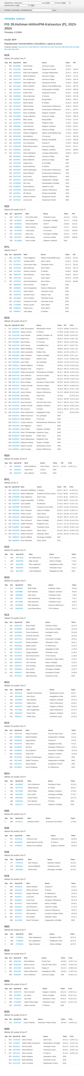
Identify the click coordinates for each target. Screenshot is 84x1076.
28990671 (17, 311)
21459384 (15, 520)
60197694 (18, 757)
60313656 (18, 659)
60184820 (18, 767)
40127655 (17, 196)
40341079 (17, 473)
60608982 (18, 669)
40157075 (15, 389)
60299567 (18, 900)
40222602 (17, 93)
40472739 (19, 788)
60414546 (18, 656)
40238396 (15, 395)
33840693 (15, 540)
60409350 (18, 649)
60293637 (17, 193)
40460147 (18, 897)
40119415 (17, 291)
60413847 (18, 237)
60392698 (18, 632)
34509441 (17, 466)
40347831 (17, 153)
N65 (63, 47)
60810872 (18, 666)
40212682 (17, 258)
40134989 (18, 230)
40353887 (17, 126)
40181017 (15, 422)
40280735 (15, 419)
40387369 (17, 140)
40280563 (17, 186)
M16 (6, 49)
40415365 (15, 412)
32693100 (15, 490)
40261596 (17, 961)
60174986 (19, 791)
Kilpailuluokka (9, 5)
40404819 (17, 89)
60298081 (18, 629)
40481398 (16, 1060)
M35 (13, 49)
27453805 (17, 305)
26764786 (17, 1005)
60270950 (18, 710)
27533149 (19, 863)
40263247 (17, 180)
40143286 (15, 352)
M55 (9, 49)
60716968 (19, 602)
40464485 (18, 740)
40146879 (18, 220)
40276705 (17, 176)
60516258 (18, 744)
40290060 (15, 362)
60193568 (18, 842)
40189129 (17, 200)
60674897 (19, 571)
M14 (59, 47)
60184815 (18, 893)
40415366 (17, 971)
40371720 (15, 382)
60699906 (19, 595)
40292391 (15, 385)
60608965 (19, 869)
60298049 (15, 436)
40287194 (17, 1022)
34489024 (17, 308)
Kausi (59, 3)
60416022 (18, 703)
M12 (52, 47)
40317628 (17, 968)
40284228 (17, 73)
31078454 (17, 271)
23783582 (17, 995)
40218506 (17, 298)
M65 (77, 47)
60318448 (17, 964)
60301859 (18, 626)
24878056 (16, 1050)
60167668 (18, 920)
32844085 (15, 504)
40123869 (18, 240)
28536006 (15, 514)
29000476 (17, 274)
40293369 (17, 143)
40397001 (15, 375)
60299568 (18, 747)
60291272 (19, 804)
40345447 (15, 359)
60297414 (18, 639)
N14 (56, 47)
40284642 (17, 150)
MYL (38, 47)
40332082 (15, 530)
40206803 (15, 429)
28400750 (17, 992)
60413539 (17, 129)
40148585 (15, 342)
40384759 (17, 146)
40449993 (18, 700)
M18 (30, 47)
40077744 (18, 217)
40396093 (18, 737)
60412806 (18, 642)
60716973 (18, 676)
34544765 (15, 493)
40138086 (17, 183)
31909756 (17, 295)
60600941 (19, 866)
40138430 (17, 109)
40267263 (17, 76)
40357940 (18, 734)
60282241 (18, 693)
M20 (34, 47)
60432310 (18, 764)
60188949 (18, 750)
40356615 (15, 328)
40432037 (16, 1046)
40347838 (17, 163)
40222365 (17, 69)
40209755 (15, 332)
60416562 (19, 794)
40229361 (15, 406)
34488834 (17, 288)
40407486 (15, 399)
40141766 (16, 1063)
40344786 (15, 379)
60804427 (19, 598)
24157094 (17, 278)
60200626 (19, 801)
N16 (74, 47)
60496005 (19, 588)
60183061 (18, 224)
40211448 (15, 339)
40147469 (15, 335)
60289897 (15, 527)
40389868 (17, 83)
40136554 (17, 301)
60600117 (18, 716)
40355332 (18, 907)
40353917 (15, 416)
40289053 (15, 442)
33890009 (17, 285)
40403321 (17, 470)
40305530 (17, 975)
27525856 (17, 1002)
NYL (27, 47)
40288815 (15, 449)
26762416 (17, 264)
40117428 (15, 369)
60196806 (17, 66)
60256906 (18, 910)
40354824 (17, 156)
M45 (17, 49)
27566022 (18, 846)
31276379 (17, 261)
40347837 (15, 409)
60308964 (19, 592)
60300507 (18, 662)
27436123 (17, 999)
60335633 (18, 646)
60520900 (19, 561)
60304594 (18, 713)
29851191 (15, 524)
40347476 (15, 402)
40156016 (18, 839)
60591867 (19, 568)
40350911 (15, 365)
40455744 (18, 706)
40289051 (15, 439)
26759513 (19, 822)
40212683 (17, 133)
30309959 (15, 507)
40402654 (18, 887)
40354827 (17, 160)
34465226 (15, 517)
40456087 (17, 99)
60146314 (18, 903)
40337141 (15, 534)
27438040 (19, 937)
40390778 (15, 500)
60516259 (18, 696)
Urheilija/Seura (26, 10)
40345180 (18, 890)
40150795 (17, 123)
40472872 (18, 913)
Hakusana (18, 3)
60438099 (19, 605)
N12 (49, 47)
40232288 (17, 190)
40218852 (15, 349)
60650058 (19, 608)
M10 (45, 47)
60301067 (17, 113)
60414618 (19, 558)
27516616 (19, 944)
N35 (70, 47)
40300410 (17, 170)
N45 (67, 47)
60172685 (18, 760)
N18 (20, 47)
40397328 (15, 345)
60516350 (19, 564)
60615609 (19, 798)
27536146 (16, 1040)
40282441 (17, 103)
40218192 (18, 234)
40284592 (17, 119)
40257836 (15, 432)
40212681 (17, 86)
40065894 (18, 227)
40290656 (17, 96)
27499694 (19, 941)
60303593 (17, 136)
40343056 (15, 426)
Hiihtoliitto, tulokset (14, 18)
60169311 (16, 1056)
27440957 (16, 1043)
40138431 (17, 106)
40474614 (18, 636)
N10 (41, 47)
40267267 (17, 79)
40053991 (15, 355)
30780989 (15, 497)
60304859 (19, 784)
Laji (43, 3)
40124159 (15, 392)
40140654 (15, 372)
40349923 (17, 166)
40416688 (17, 116)
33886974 (15, 537)
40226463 (15, 446)
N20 (23, 47)
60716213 (18, 652)
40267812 (17, 173)
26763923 (17, 281)
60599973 (18, 672)
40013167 (16, 1053)
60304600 (18, 754)
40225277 (18, 917)
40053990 (15, 510)
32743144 (17, 268)
